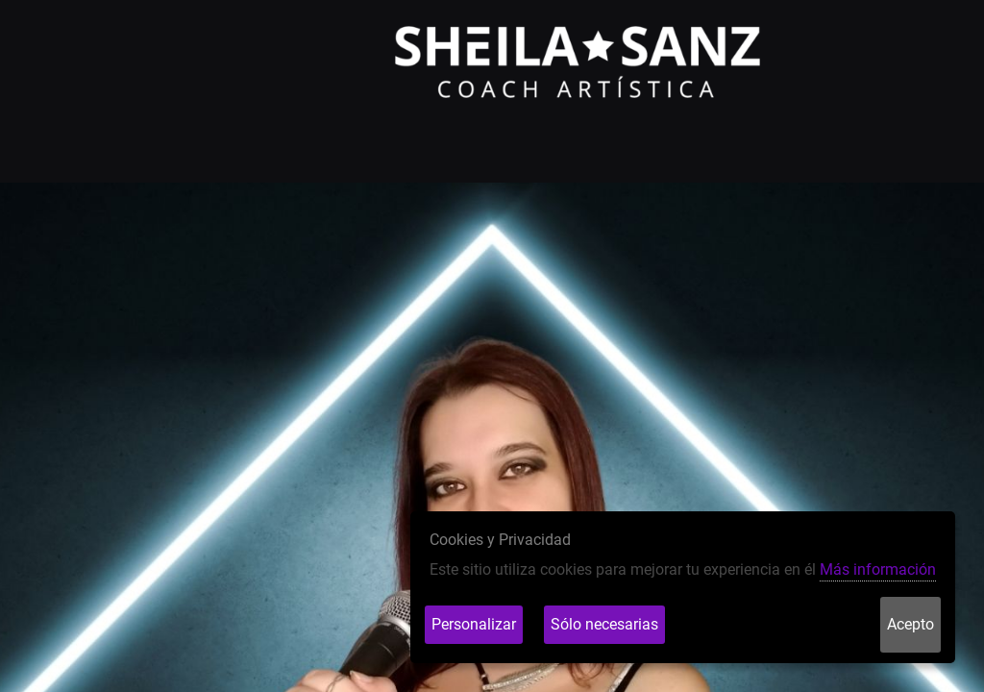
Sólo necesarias (604, 624)
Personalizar (473, 624)
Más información (878, 569)
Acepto (910, 624)
